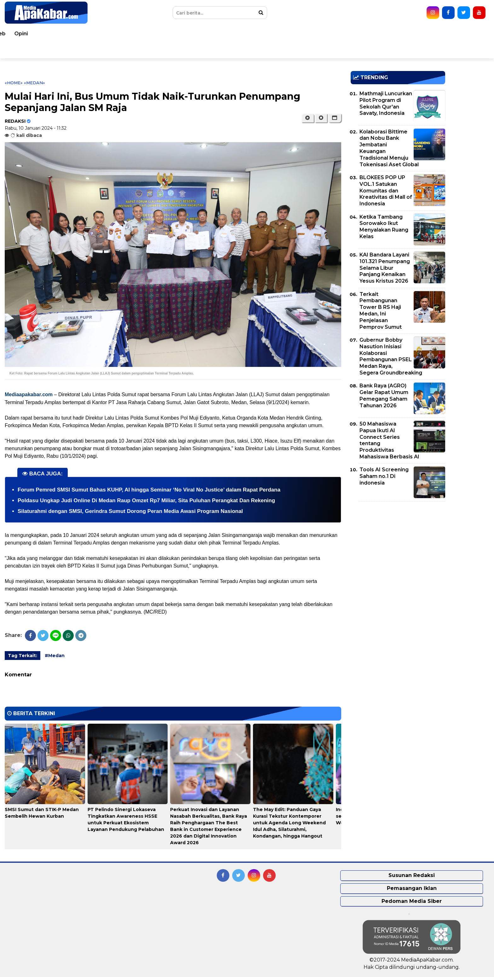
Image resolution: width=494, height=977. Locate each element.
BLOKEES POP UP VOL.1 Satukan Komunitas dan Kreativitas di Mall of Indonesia (385, 190)
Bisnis (322, 34)
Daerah (137, 34)
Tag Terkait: (22, 655)
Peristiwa (52, 34)
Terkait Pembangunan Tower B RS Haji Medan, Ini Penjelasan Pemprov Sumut (380, 310)
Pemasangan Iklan (412, 888)
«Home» (14, 82)
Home (23, 34)
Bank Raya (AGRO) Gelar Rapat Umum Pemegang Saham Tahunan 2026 (383, 395)
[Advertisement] (398, 550)
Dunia (80, 34)
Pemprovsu (101, 50)
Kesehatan (170, 34)
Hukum (201, 34)
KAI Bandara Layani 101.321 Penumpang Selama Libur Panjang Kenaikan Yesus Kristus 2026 (384, 268)
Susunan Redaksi (411, 875)
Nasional (108, 34)
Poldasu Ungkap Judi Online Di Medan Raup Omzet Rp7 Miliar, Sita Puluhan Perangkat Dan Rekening (146, 500)
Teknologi (404, 34)
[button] (334, 118)
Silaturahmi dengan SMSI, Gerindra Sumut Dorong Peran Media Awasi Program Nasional (130, 511)
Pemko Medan (58, 50)
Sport (375, 34)
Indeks (133, 50)
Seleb (433, 34)
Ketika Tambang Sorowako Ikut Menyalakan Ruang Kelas (383, 226)
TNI (224, 34)
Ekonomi (295, 34)
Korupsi (349, 34)
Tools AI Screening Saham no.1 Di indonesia (384, 476)
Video (22, 50)
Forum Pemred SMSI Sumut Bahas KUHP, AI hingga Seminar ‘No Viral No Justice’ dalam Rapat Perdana (149, 490)
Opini (457, 34)
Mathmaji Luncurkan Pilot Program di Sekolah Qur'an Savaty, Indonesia (385, 103)
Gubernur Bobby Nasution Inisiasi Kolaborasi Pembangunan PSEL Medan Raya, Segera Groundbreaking (390, 356)
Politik (267, 34)
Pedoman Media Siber (412, 901)
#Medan (55, 655)
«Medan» (34, 82)
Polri (244, 34)
